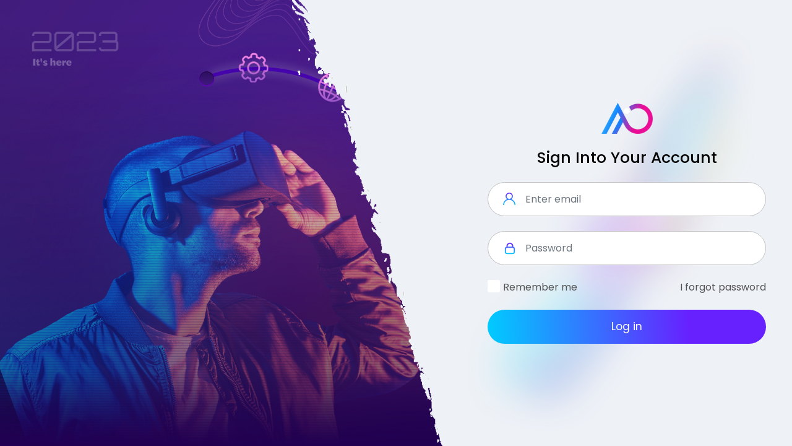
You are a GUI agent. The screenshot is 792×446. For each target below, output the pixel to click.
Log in (626, 326)
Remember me (540, 287)
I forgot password (723, 287)
